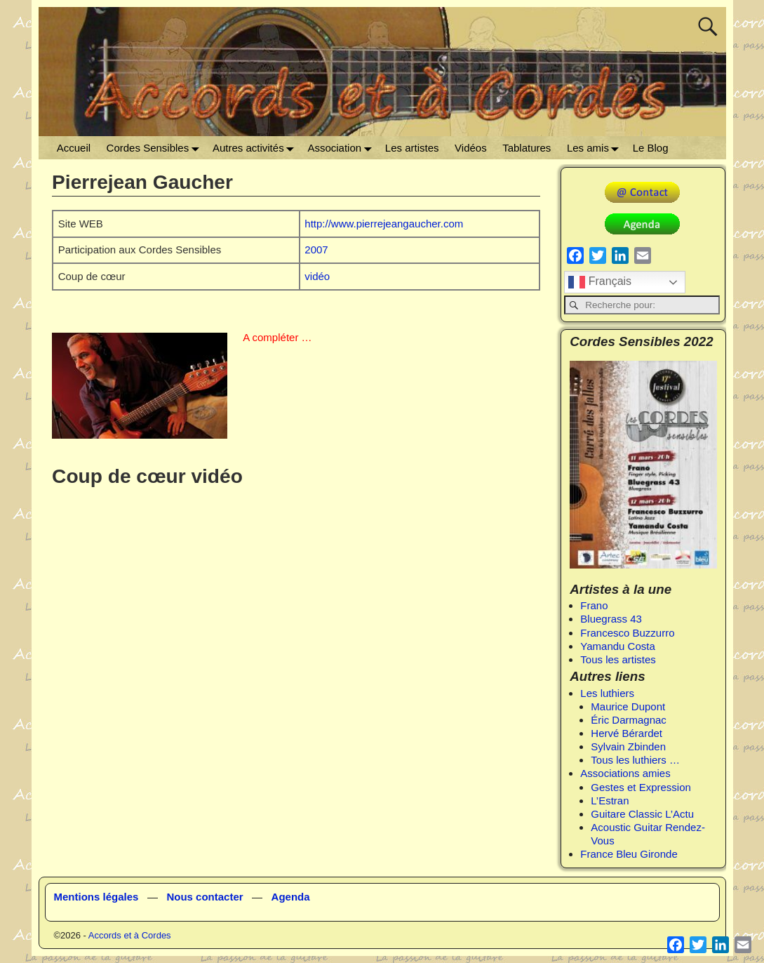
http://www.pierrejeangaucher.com (383, 224)
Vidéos (471, 148)
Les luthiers (607, 693)
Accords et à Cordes (129, 935)
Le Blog (651, 148)
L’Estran (610, 800)
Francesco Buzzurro (627, 633)
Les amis (596, 147)
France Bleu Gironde (628, 854)
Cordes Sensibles (156, 147)
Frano (594, 605)
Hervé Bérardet (626, 733)
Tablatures (526, 148)
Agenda (291, 897)
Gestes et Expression (641, 787)
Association (342, 147)
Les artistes (412, 148)
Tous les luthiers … (635, 760)
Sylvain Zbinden (628, 746)
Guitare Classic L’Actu (642, 814)
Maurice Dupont (628, 706)
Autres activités (256, 147)
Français (599, 282)
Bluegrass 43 (611, 619)
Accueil (74, 148)
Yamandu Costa (617, 646)
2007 (316, 249)
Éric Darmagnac (628, 720)
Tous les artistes (618, 659)
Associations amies (625, 773)
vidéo (317, 276)
